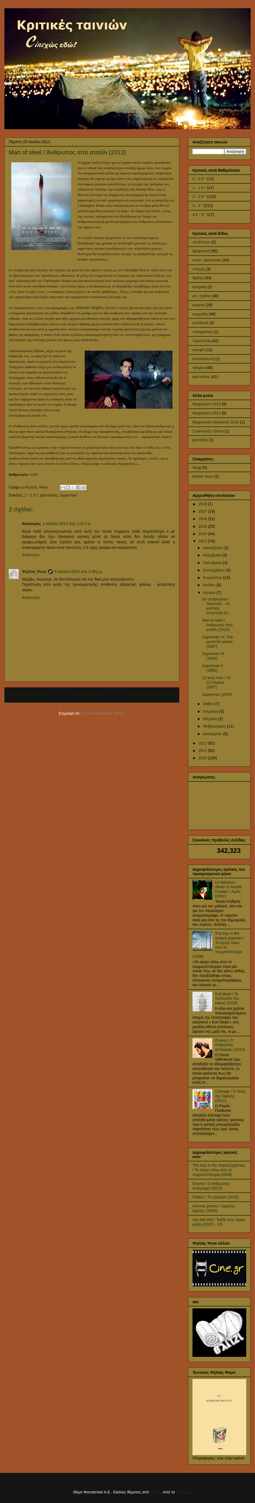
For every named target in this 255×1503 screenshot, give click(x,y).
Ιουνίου (209, 592)
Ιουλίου (209, 585)
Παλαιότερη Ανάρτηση (152, 694)
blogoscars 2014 (206, 413)
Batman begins (90, 307)
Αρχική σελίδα (88, 694)
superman (68, 495)
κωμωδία (200, 314)
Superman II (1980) (212, 668)
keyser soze (202, 476)
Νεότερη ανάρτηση (28, 694)
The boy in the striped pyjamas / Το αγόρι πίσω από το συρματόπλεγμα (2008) (218, 945)
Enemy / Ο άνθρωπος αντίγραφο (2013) (230, 1045)
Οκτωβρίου (213, 563)
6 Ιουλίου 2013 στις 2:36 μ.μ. (79, 571)
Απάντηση (30, 555)
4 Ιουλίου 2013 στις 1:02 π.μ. (67, 523)
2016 (203, 519)
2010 (203, 758)
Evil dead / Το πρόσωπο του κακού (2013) (227, 998)
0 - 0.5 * (199, 179)
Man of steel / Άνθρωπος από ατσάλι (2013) (217, 625)
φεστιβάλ (200, 440)
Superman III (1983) (213, 655)
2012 (203, 743)
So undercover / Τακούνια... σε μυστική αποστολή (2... (216, 606)
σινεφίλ (198, 350)
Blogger (182, 1492)
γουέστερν (201, 242)
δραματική (201, 251)
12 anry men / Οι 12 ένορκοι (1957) (216, 682)
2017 (203, 511)
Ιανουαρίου (213, 734)
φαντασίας (49, 495)
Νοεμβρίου (212, 555)
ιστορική (199, 287)
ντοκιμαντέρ (202, 332)
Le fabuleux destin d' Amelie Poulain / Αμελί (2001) (228, 889)
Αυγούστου (213, 577)
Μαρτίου (210, 719)
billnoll (155, 1492)
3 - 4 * (197, 205)
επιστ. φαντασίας (206, 260)
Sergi (197, 467)
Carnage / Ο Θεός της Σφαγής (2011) (230, 1096)
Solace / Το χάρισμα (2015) (215, 1197)
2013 (203, 541)
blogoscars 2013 (206, 404)
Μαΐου (208, 704)
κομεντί (198, 305)
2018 (203, 504)
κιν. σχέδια (201, 296)
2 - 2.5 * (199, 196)
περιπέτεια (201, 341)
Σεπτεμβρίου (214, 570)
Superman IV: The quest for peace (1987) (217, 641)
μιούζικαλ (200, 323)
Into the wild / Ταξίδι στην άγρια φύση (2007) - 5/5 (218, 1222)
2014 (203, 534)
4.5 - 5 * (199, 214)
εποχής (198, 269)
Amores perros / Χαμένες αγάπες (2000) (213, 1208)
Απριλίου (211, 711)
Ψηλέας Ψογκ (34, 571)
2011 (203, 750)
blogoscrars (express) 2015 (215, 422)
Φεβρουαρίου (215, 726)
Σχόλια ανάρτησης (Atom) (103, 713)
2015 (203, 526)
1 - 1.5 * (31, 495)
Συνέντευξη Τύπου (208, 431)
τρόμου (198, 367)
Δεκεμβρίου (213, 548)
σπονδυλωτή (203, 359)
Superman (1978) (217, 694)
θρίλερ (197, 278)
